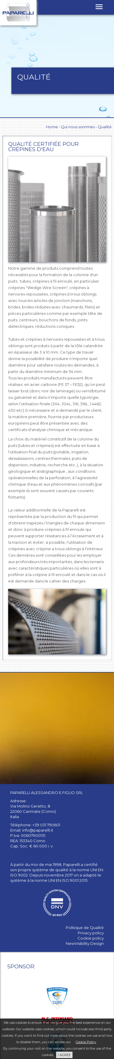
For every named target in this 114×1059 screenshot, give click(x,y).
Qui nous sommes (78, 126)
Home (52, 126)
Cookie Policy (86, 1042)
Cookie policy (90, 938)
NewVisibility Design (85, 943)
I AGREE (64, 1055)
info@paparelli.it (37, 830)
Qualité (105, 126)
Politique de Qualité (85, 927)
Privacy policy (91, 932)
